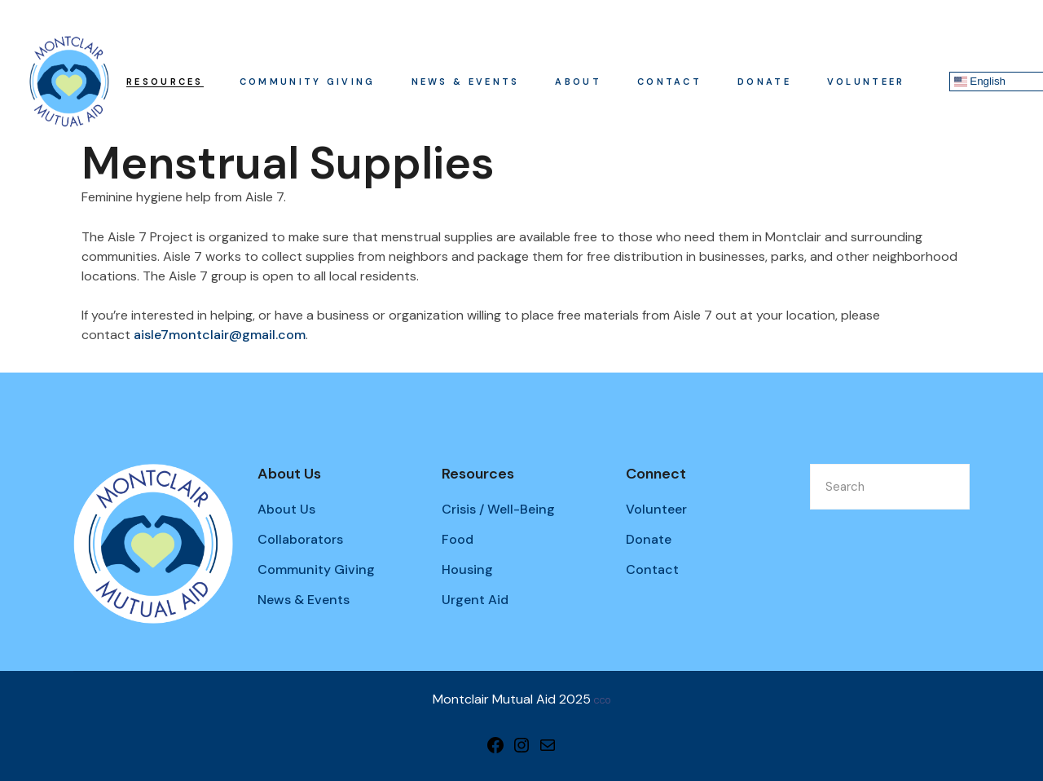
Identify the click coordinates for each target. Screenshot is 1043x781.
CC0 (602, 700)
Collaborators (300, 539)
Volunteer (656, 509)
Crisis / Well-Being (498, 509)
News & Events (303, 599)
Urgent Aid (475, 599)
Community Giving (316, 569)
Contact (652, 569)
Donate (648, 539)
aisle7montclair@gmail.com (220, 334)
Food (457, 539)
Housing (467, 569)
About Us (286, 509)
